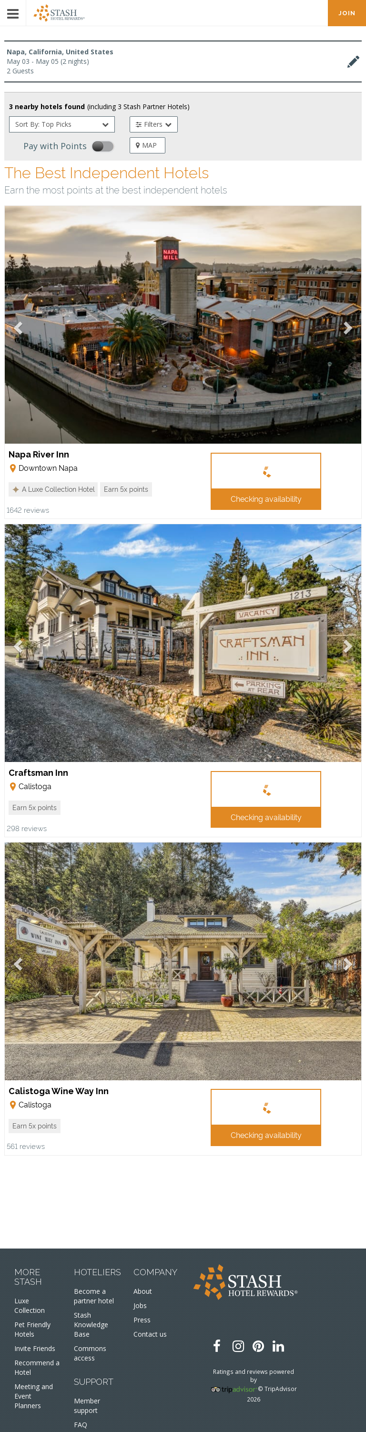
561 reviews (26, 1146)
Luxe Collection (29, 1305)
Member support (87, 1405)
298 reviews (27, 828)
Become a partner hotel (94, 1296)
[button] (53, 489)
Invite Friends (34, 1348)
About (142, 1291)
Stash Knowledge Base (91, 1324)
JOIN (347, 13)
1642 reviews (28, 510)
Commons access (90, 1353)
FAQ (80, 1424)
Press (142, 1319)
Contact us (150, 1334)
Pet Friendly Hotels (32, 1329)
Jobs (140, 1305)
